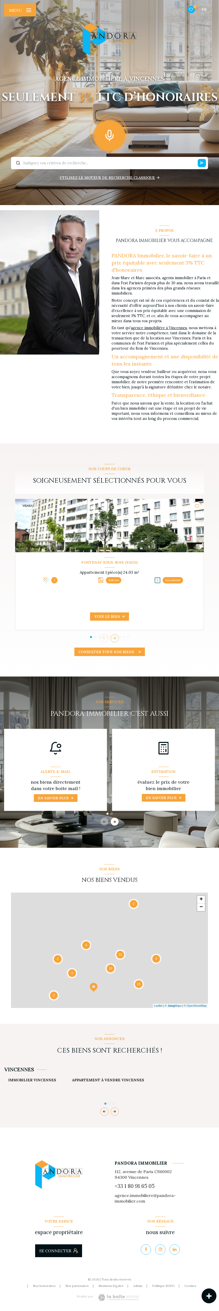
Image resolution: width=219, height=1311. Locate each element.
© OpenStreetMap (195, 1005)
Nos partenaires (77, 1286)
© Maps (173, 1005)
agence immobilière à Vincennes (159, 328)
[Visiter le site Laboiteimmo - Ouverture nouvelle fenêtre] (118, 1297)
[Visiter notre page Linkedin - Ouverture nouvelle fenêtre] (175, 1249)
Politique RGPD (163, 1286)
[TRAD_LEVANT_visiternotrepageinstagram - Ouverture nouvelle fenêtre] (160, 1249)
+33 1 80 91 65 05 (135, 1186)
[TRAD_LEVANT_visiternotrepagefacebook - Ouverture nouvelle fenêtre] (146, 1249)
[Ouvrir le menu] (20, 10)
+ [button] (201, 899)
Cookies (190, 1286)
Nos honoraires (44, 1286)
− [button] (201, 907)
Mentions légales (110, 1286)
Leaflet (158, 1005)
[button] (115, 638)
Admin (137, 1286)
